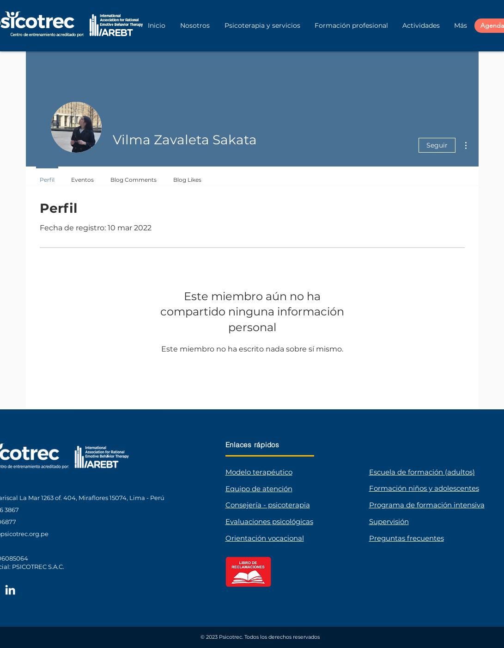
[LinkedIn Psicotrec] (10, 590)
